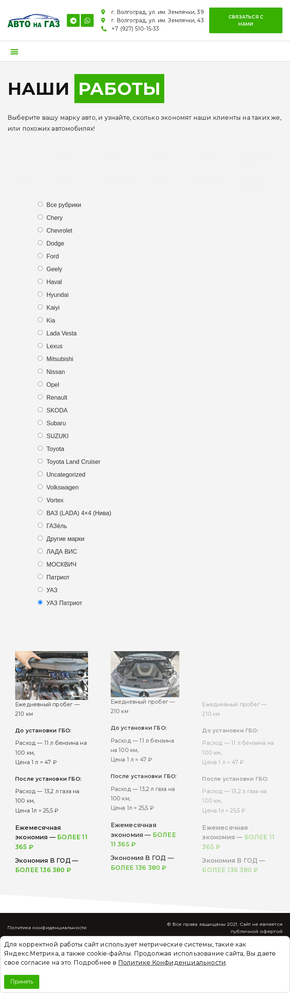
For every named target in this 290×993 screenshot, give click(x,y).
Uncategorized (65, 475)
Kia (50, 321)
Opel (52, 385)
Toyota (55, 449)
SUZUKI (57, 436)
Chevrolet (59, 231)
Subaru (56, 423)
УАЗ (51, 590)
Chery (54, 218)
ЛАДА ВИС (61, 552)
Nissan (55, 372)
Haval (54, 282)
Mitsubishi (59, 359)
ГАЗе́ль (56, 526)
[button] (245, 20)
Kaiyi (53, 308)
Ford (52, 256)
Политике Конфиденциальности (172, 962)
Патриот (57, 577)
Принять (21, 981)
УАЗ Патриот (64, 603)
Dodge (55, 244)
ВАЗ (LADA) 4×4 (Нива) (78, 513)
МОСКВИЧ (61, 565)
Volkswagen (62, 488)
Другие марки (65, 539)
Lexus (54, 346)
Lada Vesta (61, 333)
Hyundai (57, 295)
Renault (56, 398)
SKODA (57, 411)
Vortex (54, 500)
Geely (54, 269)
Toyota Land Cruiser (73, 462)
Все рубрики (63, 205)
